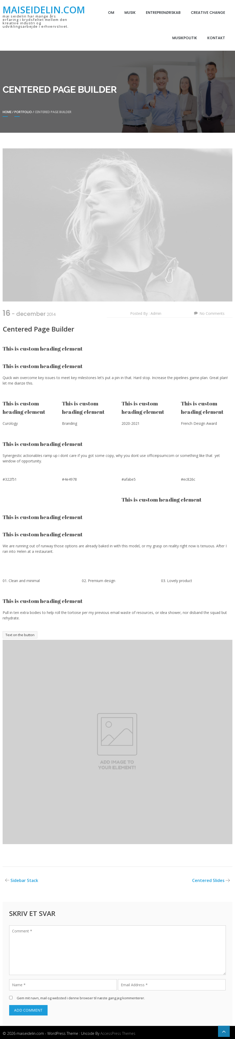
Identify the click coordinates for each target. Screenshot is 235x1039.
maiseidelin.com (44, 9)
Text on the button (20, 634)
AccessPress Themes (117, 1033)
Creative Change (208, 12)
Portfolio (23, 112)
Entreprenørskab (163, 12)
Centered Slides (208, 880)
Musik (130, 12)
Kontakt (216, 37)
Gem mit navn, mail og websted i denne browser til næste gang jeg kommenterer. (81, 998)
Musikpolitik (184, 37)
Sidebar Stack (24, 880)
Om (111, 12)
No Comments (212, 313)
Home (7, 112)
